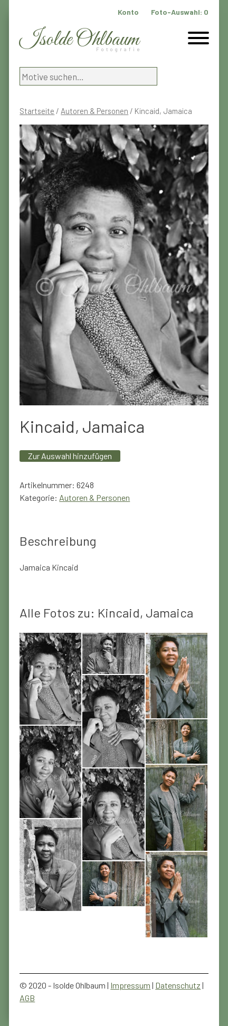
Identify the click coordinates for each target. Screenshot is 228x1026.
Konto (128, 11)
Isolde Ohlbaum (79, 40)
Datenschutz (178, 985)
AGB (27, 998)
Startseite (37, 111)
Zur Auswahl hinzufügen (70, 456)
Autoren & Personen (94, 111)
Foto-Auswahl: (179, 11)
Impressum (130, 985)
